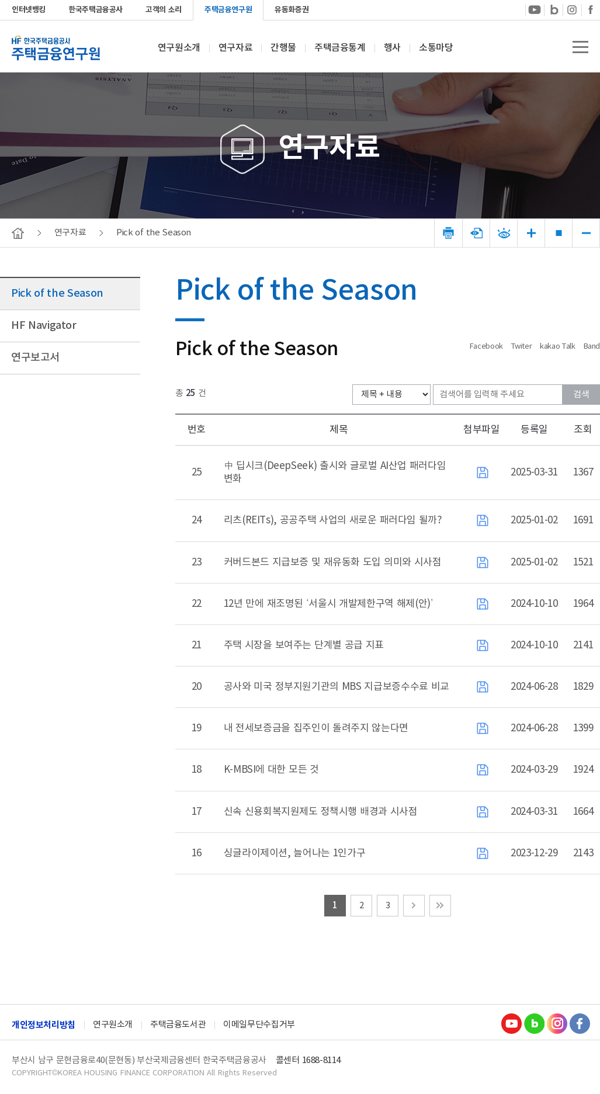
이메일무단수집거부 (259, 1025)
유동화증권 (291, 10)
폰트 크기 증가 (531, 233)
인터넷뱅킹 (29, 10)
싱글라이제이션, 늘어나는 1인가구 (295, 853)
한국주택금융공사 (95, 10)
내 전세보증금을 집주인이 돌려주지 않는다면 (316, 728)
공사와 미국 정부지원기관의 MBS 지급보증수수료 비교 (336, 687)
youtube (534, 10)
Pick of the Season (57, 293)
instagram (572, 10)
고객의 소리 (163, 10)
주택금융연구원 (228, 10)
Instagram (556, 1023)
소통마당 (436, 48)
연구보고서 (35, 358)
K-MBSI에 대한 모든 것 (271, 770)
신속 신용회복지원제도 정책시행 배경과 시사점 (321, 812)
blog (553, 10)
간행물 (283, 48)
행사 (392, 48)
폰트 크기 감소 (586, 233)
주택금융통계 (340, 48)
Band (592, 346)
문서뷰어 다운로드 (476, 233)
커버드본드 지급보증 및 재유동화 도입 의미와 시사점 (333, 562)
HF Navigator (44, 325)
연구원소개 (179, 48)
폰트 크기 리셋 (559, 233)
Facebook (590, 10)
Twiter (523, 346)
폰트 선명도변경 (504, 233)
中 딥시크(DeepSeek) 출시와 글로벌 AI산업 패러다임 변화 (335, 472)
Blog (533, 1023)
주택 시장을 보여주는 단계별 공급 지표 (304, 645)
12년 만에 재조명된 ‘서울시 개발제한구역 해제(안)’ (328, 604)
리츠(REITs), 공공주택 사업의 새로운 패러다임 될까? (333, 520)
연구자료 (235, 48)
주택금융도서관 (178, 1025)
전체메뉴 (580, 47)
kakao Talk (558, 346)
